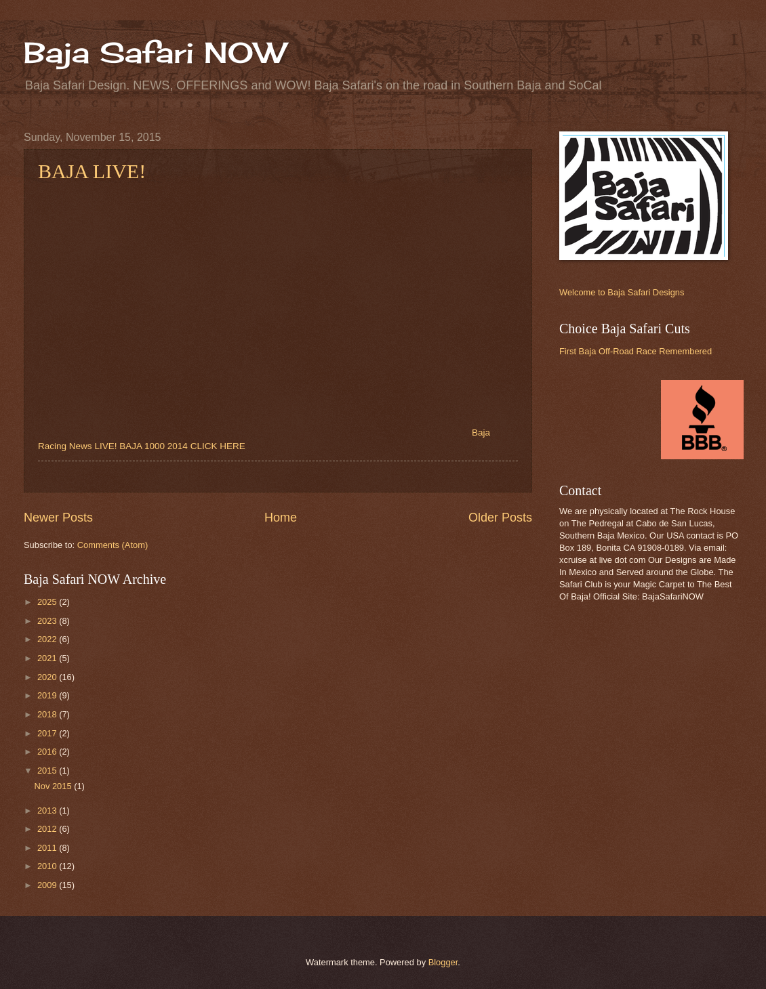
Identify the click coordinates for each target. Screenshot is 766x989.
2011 (48, 848)
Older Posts (500, 517)
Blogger (443, 962)
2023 (48, 621)
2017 (48, 733)
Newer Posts (58, 517)
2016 (48, 751)
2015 (48, 770)
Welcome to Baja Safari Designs (621, 292)
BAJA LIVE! (92, 171)
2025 (48, 602)
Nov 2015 (54, 786)
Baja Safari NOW (154, 52)
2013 (48, 810)
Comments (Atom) (112, 545)
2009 (48, 885)
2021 (48, 658)
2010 (48, 866)
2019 (48, 695)
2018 (48, 714)
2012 (48, 829)
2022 (48, 639)
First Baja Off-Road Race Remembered (635, 351)
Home (280, 517)
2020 (48, 677)
